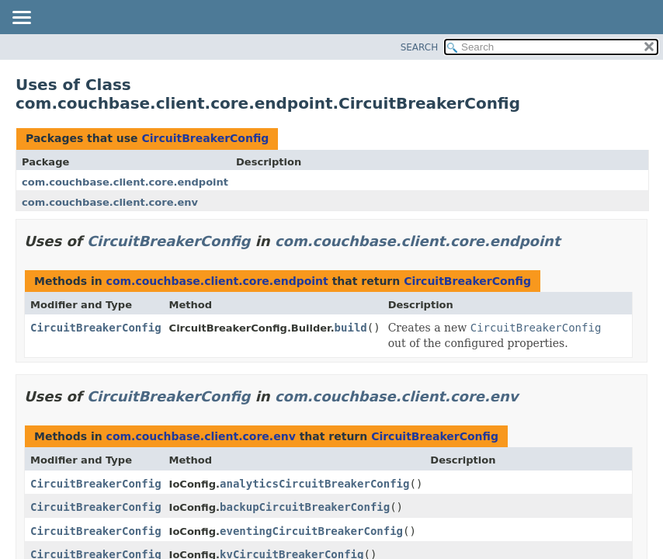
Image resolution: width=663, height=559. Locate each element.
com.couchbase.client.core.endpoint (125, 182)
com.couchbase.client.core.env (110, 202)
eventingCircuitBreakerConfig (311, 531)
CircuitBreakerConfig (205, 138)
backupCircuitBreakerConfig (305, 507)
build (351, 327)
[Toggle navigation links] (21, 19)
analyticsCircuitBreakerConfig (314, 483)
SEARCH (420, 47)
